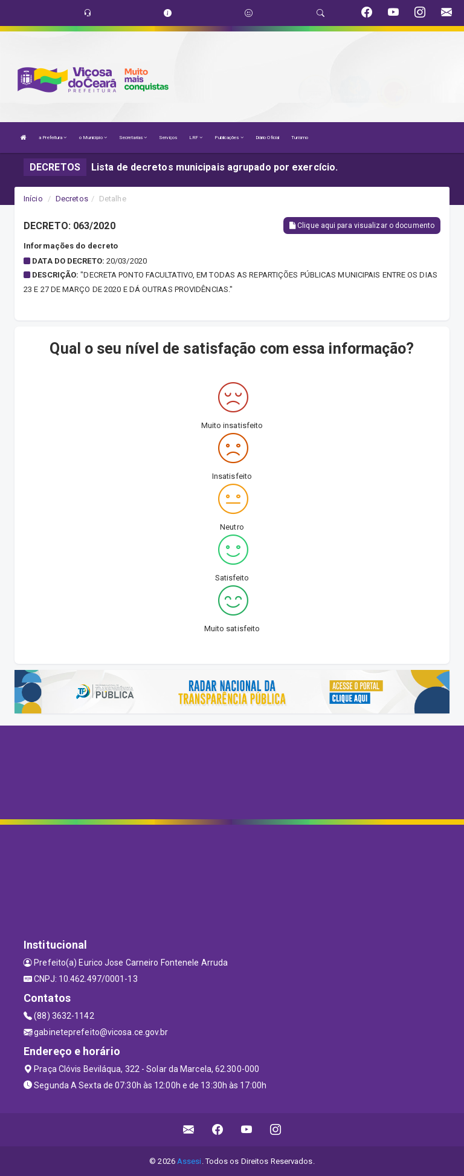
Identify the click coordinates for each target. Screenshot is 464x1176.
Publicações (228, 137)
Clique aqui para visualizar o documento (361, 225)
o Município (93, 137)
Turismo (299, 137)
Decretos (72, 198)
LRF (196, 137)
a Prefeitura (52, 137)
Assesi (189, 1161)
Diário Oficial (267, 137)
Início (33, 198)
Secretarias (133, 137)
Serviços (168, 137)
